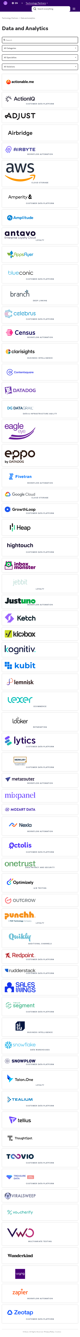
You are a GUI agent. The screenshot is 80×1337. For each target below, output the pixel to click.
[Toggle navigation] (73, 9)
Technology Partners (10, 18)
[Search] (35, 9)
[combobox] (51, 9)
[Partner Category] (40, 48)
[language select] (18, 3)
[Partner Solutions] (40, 67)
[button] (37, 3)
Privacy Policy (49, 1332)
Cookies (58, 1332)
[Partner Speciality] (40, 57)
